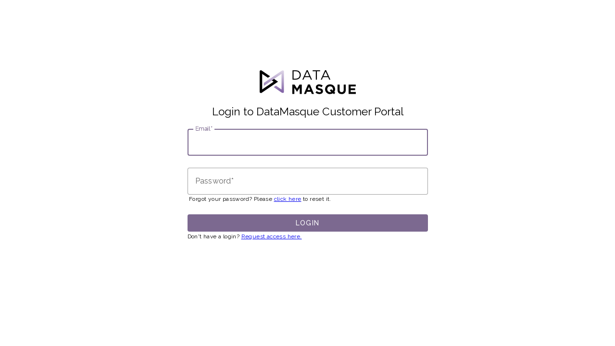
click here (287, 199)
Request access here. (271, 236)
